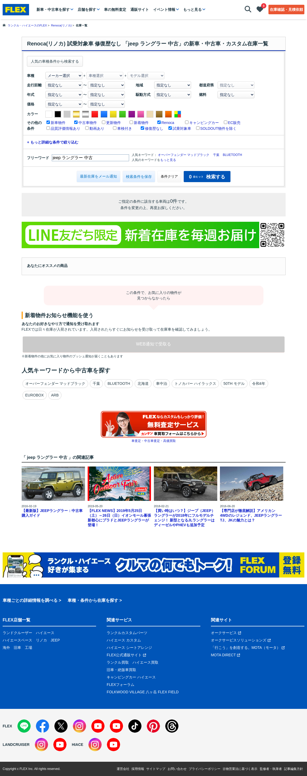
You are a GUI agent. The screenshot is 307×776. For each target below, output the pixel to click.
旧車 (17, 647)
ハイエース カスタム (124, 640)
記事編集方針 (293, 769)
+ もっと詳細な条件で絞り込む (52, 142)
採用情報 (137, 769)
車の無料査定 (115, 9)
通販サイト (139, 9)
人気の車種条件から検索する (55, 61)
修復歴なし (154, 128)
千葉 (216, 155)
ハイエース (45, 633)
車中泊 (161, 383)
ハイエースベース (17, 640)
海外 (6, 647)
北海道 (143, 383)
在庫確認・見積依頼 (286, 9)
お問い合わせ (177, 769)
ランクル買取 (118, 662)
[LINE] (24, 726)
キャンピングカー (204, 123)
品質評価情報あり (65, 128)
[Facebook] (42, 726)
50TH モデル (234, 383)
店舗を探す (87, 9)
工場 (28, 647)
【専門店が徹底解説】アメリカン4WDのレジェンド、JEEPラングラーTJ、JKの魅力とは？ (251, 515)
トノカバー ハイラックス (195, 383)
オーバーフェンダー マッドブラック (183, 155)
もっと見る (192, 9)
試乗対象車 (182, 128)
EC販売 (234, 123)
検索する (207, 176)
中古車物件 (87, 123)
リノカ (41, 640)
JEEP (55, 640)
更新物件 (113, 123)
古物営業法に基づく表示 (240, 769)
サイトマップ (155, 769)
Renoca (168, 123)
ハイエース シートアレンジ (129, 647)
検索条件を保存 (139, 176)
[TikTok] (134, 726)
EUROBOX (34, 395)
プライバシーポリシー (204, 769)
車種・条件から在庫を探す (93, 600)
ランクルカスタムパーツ (127, 633)
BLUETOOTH (232, 155)
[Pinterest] (153, 726)
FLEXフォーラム (120, 684)
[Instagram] (79, 726)
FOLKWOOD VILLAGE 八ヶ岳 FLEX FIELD (142, 692)
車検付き (124, 128)
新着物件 (141, 123)
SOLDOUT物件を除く (218, 128)
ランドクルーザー (17, 633)
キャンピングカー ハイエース (131, 677)
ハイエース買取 (145, 662)
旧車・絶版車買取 (121, 670)
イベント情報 (164, 9)
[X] (61, 726)
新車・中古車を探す (53, 9)
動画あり (96, 128)
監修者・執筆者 (271, 769)
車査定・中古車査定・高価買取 (153, 441)
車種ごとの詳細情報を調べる (30, 600)
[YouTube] (98, 726)
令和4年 (258, 383)
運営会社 (123, 769)
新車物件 (58, 123)
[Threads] (171, 726)
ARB (55, 395)
